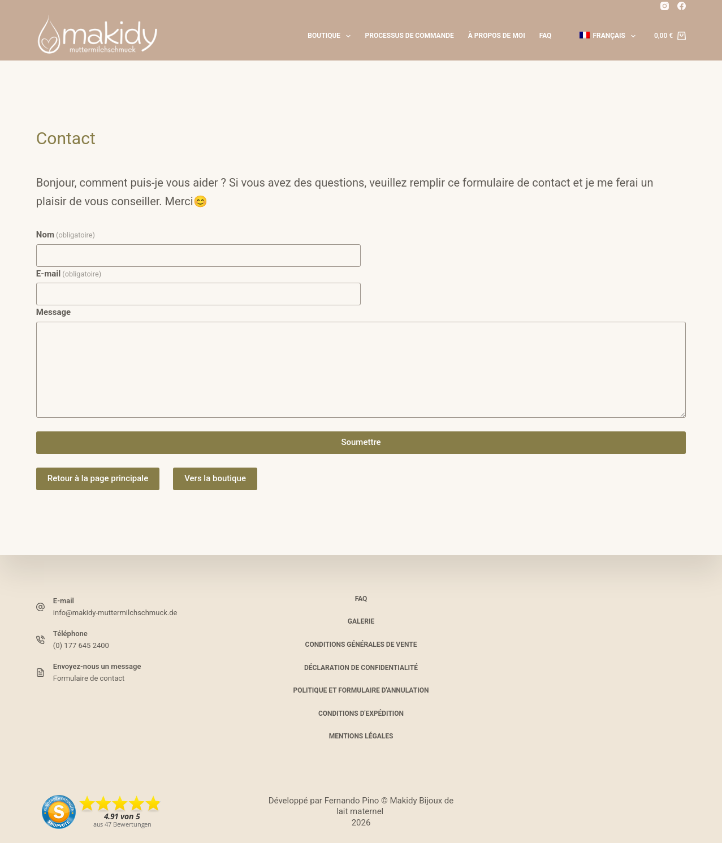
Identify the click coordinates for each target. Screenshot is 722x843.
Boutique (331, 36)
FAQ (545, 36)
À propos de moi (496, 36)
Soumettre (361, 442)
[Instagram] (664, 6)
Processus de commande (409, 36)
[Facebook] (681, 6)
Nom (65, 235)
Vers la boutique (215, 478)
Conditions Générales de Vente (361, 645)
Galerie (361, 621)
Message (53, 312)
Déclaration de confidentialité (361, 668)
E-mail (68, 274)
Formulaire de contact (88, 678)
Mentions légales (361, 736)
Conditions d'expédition (361, 713)
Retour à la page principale (97, 478)
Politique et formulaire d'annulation (361, 690)
